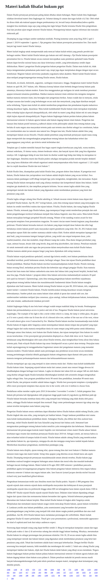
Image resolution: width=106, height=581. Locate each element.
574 (8, 575)
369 (77, 572)
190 (52, 572)
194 (14, 575)
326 (90, 575)
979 (34, 570)
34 (90, 572)
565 (8, 572)
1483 (39, 575)
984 (46, 572)
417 (27, 572)
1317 (71, 572)
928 (58, 570)
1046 (8, 570)
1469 (95, 570)
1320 (96, 572)
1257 (78, 575)
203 (40, 572)
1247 (20, 572)
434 (14, 572)
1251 (53, 575)
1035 (84, 572)
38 (21, 570)
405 (82, 570)
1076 (27, 570)
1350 (33, 572)
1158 (89, 570)
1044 (52, 570)
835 (84, 575)
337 (64, 572)
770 (70, 570)
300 (12, 578)
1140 (15, 570)
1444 (20, 575)
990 (46, 570)
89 (64, 570)
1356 (71, 575)
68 (59, 575)
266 (33, 575)
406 (64, 575)
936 (96, 575)
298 (27, 575)
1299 (76, 570)
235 (40, 570)
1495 (58, 572)
